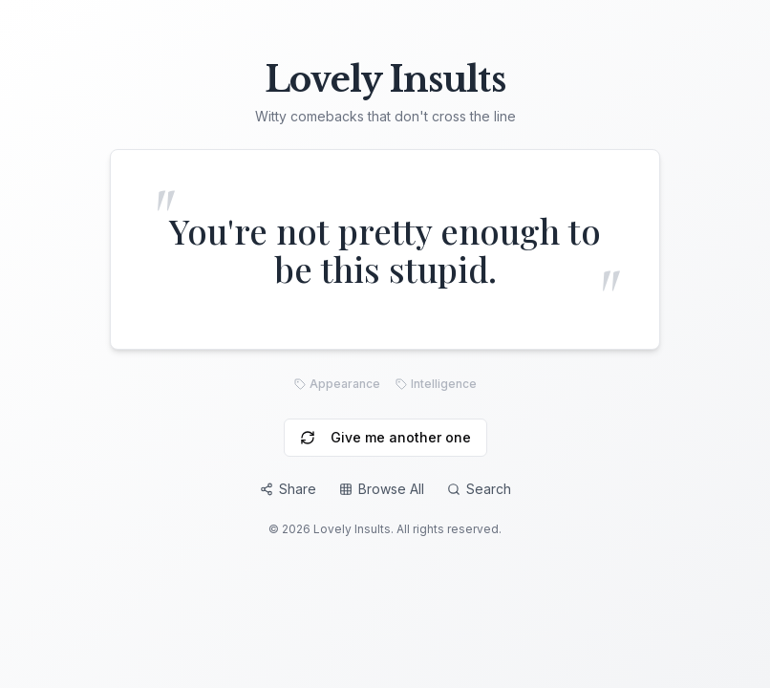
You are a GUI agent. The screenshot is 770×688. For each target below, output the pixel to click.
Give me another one (385, 437)
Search (479, 489)
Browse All (381, 489)
